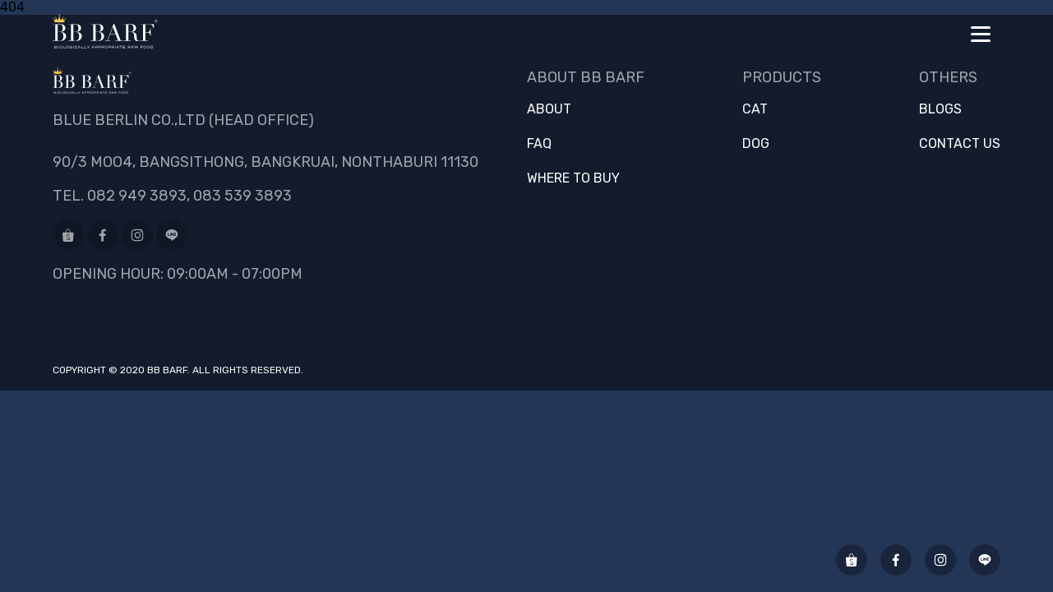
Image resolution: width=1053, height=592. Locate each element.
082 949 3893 (137, 196)
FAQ (539, 143)
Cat (755, 109)
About (549, 109)
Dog (755, 143)
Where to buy (573, 178)
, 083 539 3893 (239, 196)
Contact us (959, 143)
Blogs (940, 109)
